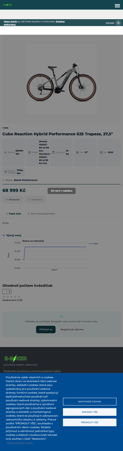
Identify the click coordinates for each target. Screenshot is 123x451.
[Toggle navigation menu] (117, 5)
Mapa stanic (10, 21)
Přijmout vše (89, 422)
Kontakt (110, 22)
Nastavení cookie (89, 401)
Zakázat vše (90, 412)
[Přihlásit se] (118, 23)
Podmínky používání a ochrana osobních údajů (32, 370)
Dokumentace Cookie (20, 443)
